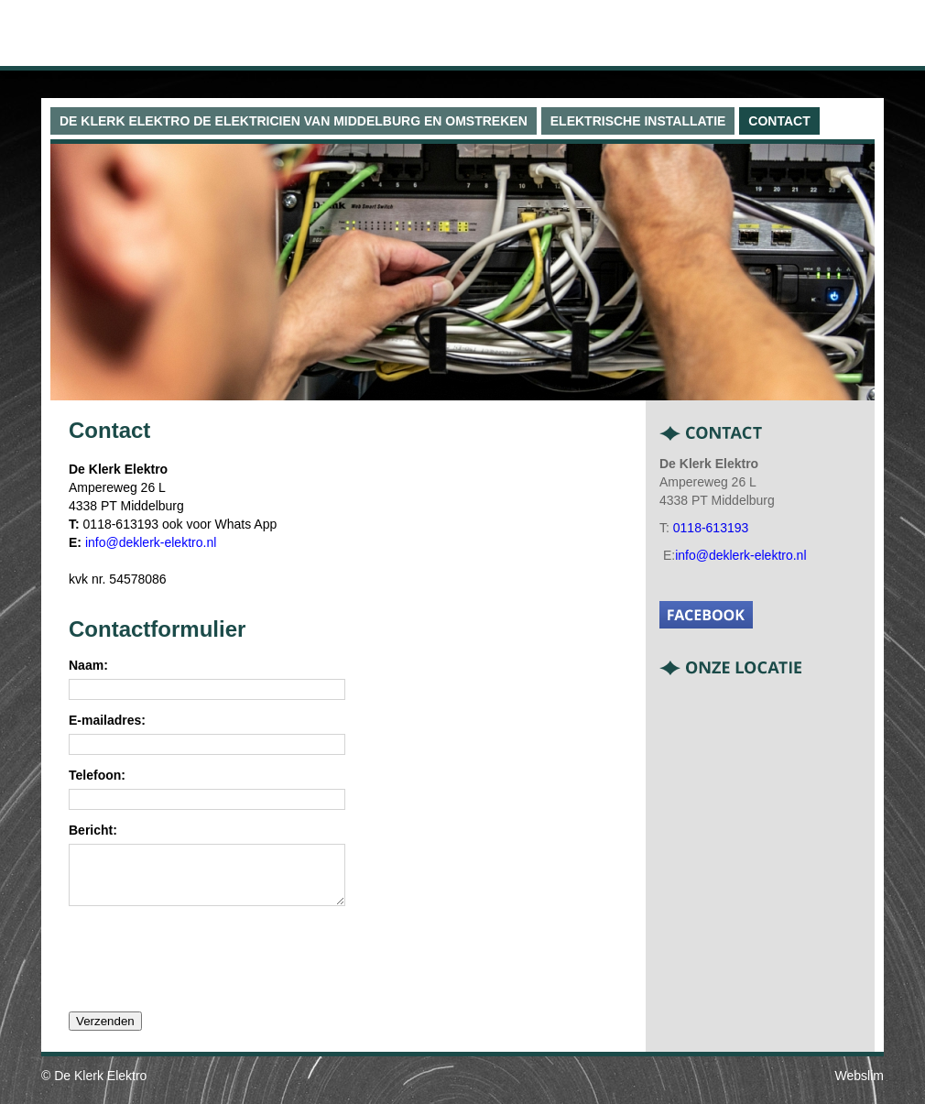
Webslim (859, 1086)
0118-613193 (711, 527)
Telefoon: (97, 775)
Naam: (88, 665)
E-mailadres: (107, 720)
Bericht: (93, 830)
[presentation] (208, 968)
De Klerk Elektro (100, 1086)
